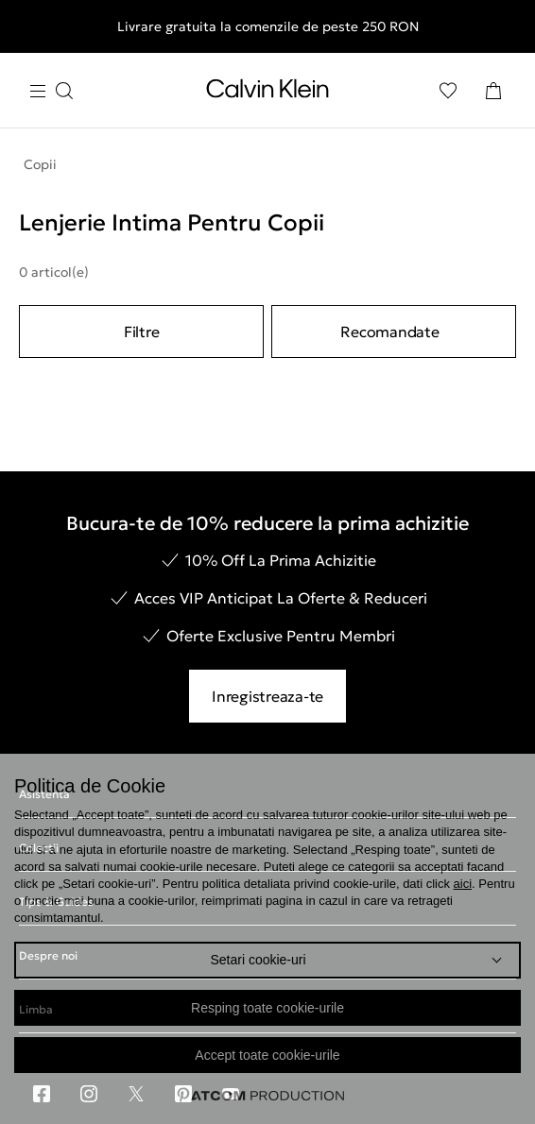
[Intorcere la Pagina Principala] (267, 92)
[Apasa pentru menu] (51, 91)
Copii (40, 164)
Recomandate (389, 331)
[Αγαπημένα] (448, 90)
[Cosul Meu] (493, 90)
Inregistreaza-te (267, 696)
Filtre (142, 331)
